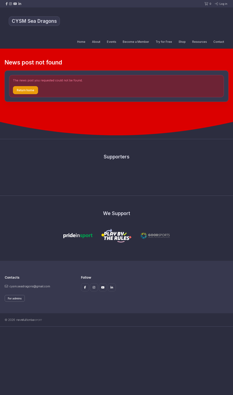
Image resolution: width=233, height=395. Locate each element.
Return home (25, 90)
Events (111, 42)
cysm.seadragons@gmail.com (27, 286)
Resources (199, 42)
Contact (218, 42)
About (96, 42)
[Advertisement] (114, 360)
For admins (15, 298)
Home (81, 42)
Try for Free (164, 42)
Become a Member (136, 42)
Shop (182, 42)
